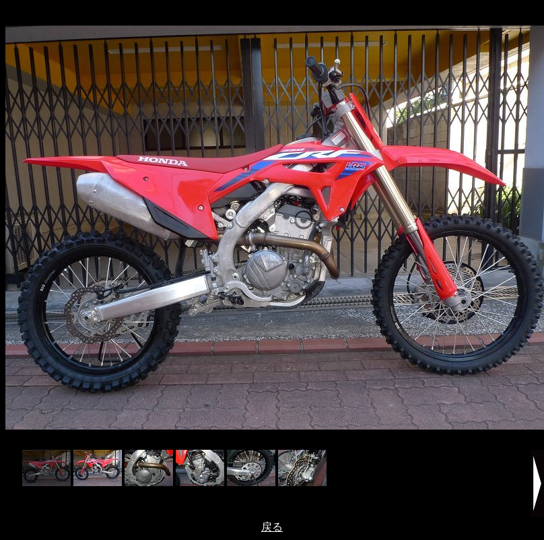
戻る (272, 527)
